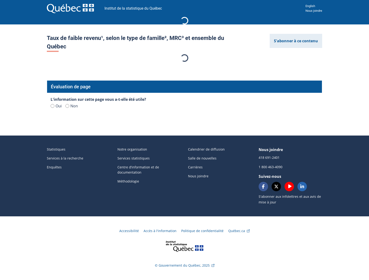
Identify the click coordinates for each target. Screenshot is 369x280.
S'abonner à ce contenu (296, 40)
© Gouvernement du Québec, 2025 (182, 265)
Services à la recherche (65, 158)
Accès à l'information (160, 231)
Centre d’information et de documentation (138, 170)
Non (71, 106)
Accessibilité (129, 231)
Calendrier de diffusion (206, 149)
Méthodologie (128, 181)
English (310, 6)
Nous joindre (313, 10)
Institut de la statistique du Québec (133, 8)
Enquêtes (54, 167)
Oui (56, 106)
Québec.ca (236, 231)
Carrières (195, 167)
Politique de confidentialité (202, 231)
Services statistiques (133, 158)
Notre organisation (132, 149)
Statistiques (56, 149)
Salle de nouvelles (202, 158)
